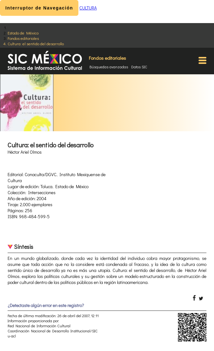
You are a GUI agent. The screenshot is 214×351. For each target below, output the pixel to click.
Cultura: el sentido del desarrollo (36, 43)
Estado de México (23, 32)
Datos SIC (139, 66)
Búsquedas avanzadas (108, 66)
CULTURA (88, 8)
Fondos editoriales (23, 38)
